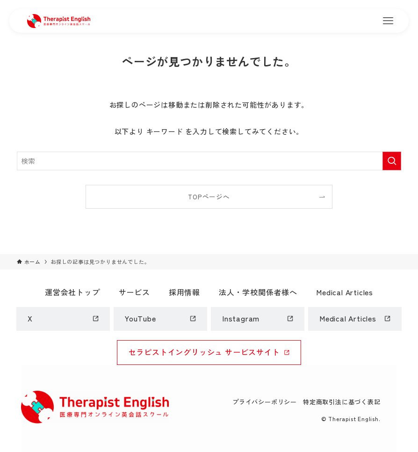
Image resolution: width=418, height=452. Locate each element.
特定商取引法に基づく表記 (342, 401)
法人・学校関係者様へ (258, 292)
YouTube (140, 318)
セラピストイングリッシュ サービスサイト (204, 351)
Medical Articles (344, 292)
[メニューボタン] (388, 21)
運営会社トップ (72, 292)
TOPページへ (209, 196)
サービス (134, 292)
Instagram (240, 318)
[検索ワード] (209, 161)
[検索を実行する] (391, 161)
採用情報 (184, 292)
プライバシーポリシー (264, 401)
